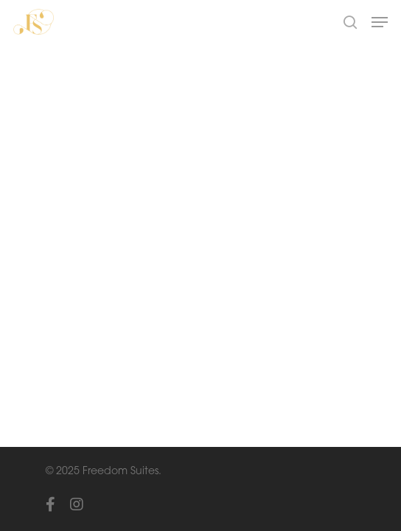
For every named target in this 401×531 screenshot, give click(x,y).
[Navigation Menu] (380, 22)
